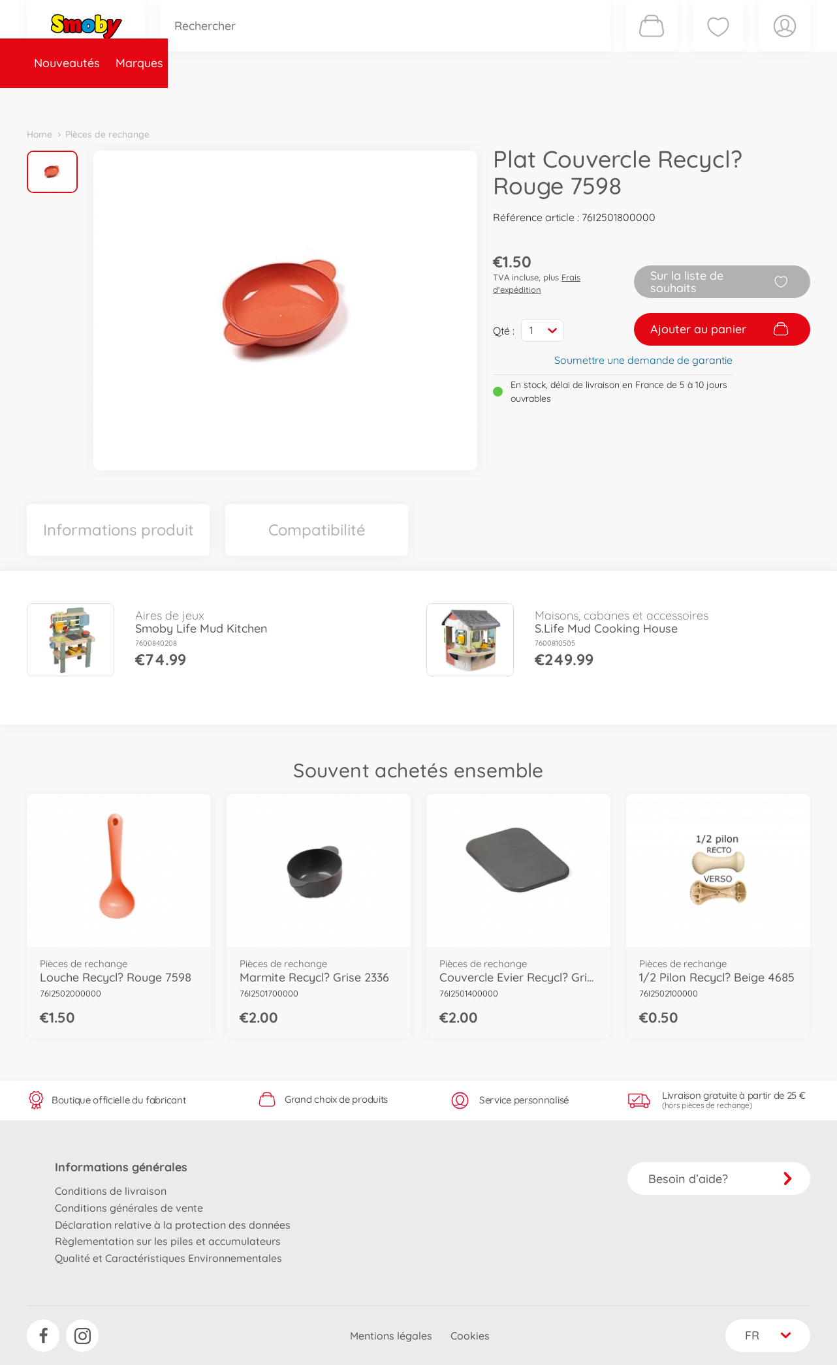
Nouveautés (68, 100)
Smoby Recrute (732, 100)
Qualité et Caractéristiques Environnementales (168, 1258)
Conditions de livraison (110, 1190)
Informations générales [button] (121, 1167)
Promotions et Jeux (483, 100)
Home (39, 134)
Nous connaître (595, 100)
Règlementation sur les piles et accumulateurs (168, 1241)
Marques (140, 100)
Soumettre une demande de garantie (643, 360)
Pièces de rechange (308, 100)
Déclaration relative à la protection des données (173, 1224)
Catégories (210, 100)
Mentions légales (391, 1335)
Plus (664, 100)
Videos (396, 100)
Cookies (470, 1335)
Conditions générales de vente (129, 1207)
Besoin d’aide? (720, 1178)
